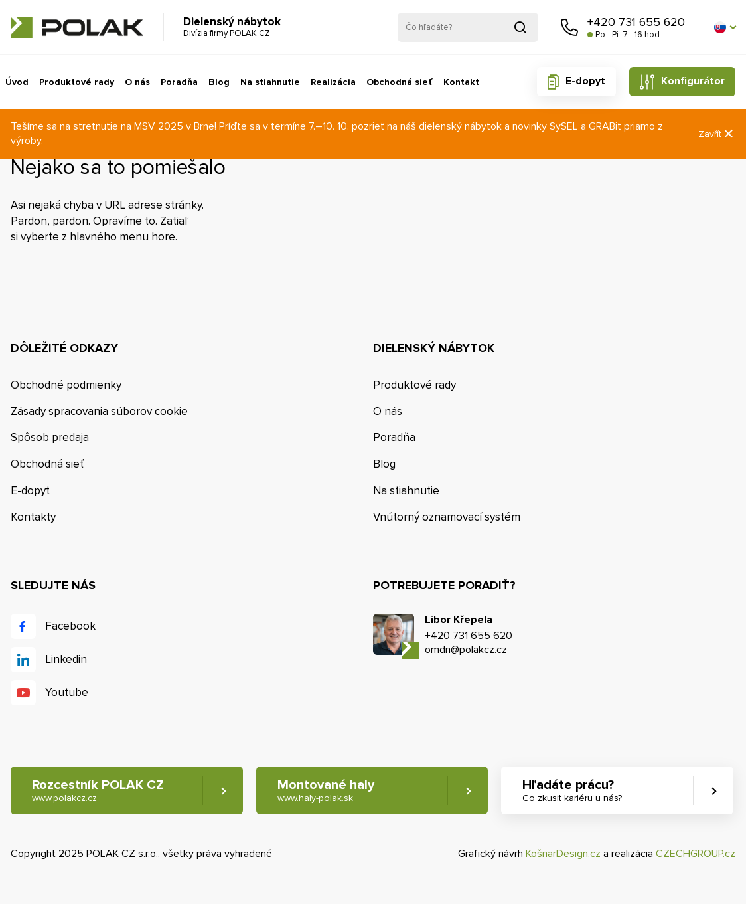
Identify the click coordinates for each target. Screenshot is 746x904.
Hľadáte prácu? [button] (572, 790)
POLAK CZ (77, 27)
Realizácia (333, 82)
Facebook (70, 626)
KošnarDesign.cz (563, 853)
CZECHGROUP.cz (695, 853)
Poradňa (179, 82)
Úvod (17, 82)
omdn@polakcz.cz (466, 649)
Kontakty (33, 517)
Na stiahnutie (270, 82)
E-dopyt (585, 81)
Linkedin (66, 659)
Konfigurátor (693, 81)
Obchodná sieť (399, 82)
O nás (137, 82)
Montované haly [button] (325, 790)
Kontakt (461, 82)
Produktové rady (76, 82)
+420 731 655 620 (636, 22)
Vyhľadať (520, 27)
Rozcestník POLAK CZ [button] (98, 790)
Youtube (66, 692)
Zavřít (716, 134)
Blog (219, 82)
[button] (724, 27)
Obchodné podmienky (66, 385)
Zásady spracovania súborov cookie (99, 411)
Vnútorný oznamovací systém (446, 517)
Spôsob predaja (50, 437)
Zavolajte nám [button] (569, 27)
